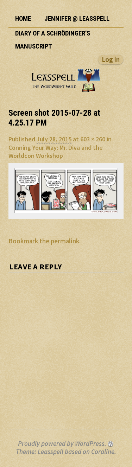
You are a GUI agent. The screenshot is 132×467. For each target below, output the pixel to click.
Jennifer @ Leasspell (76, 19)
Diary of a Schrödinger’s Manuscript (52, 40)
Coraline (102, 452)
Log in (111, 60)
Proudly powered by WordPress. (62, 444)
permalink (65, 241)
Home (23, 19)
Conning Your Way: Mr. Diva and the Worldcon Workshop (55, 151)
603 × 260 (92, 139)
